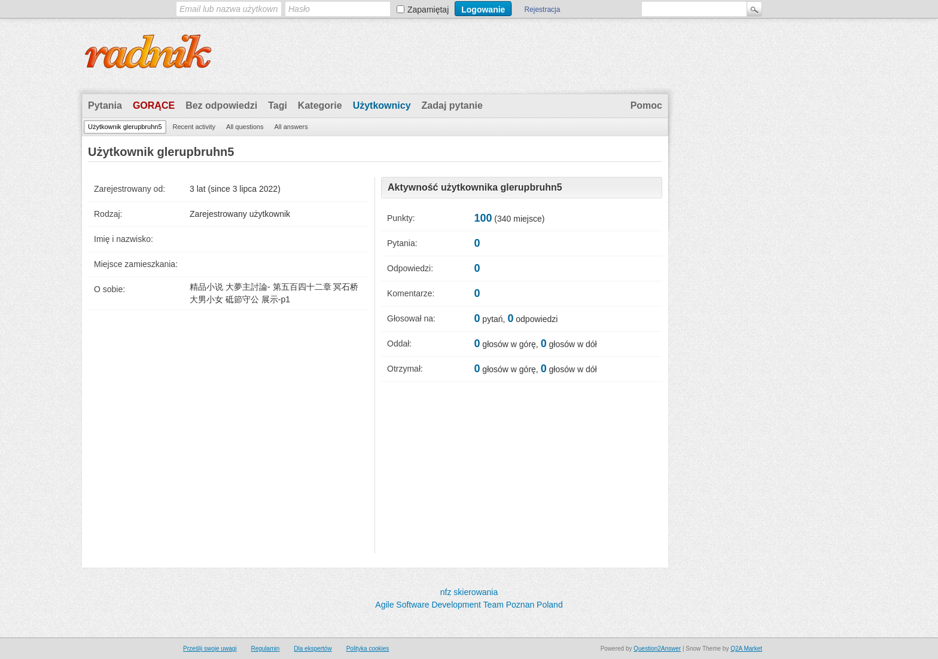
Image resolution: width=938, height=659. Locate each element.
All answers (290, 126)
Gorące (154, 105)
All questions (244, 126)
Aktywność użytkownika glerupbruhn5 (475, 187)
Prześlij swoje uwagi (209, 648)
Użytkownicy (382, 105)
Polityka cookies (367, 648)
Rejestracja (542, 9)
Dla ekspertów (312, 648)
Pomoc (646, 105)
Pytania (105, 105)
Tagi (277, 105)
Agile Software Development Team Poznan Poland (468, 604)
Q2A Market (746, 648)
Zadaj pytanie (452, 105)
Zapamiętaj (428, 9)
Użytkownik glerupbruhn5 (125, 126)
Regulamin (265, 648)
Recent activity (194, 126)
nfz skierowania (469, 592)
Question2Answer (657, 648)
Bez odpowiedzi (221, 105)
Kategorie (320, 105)
